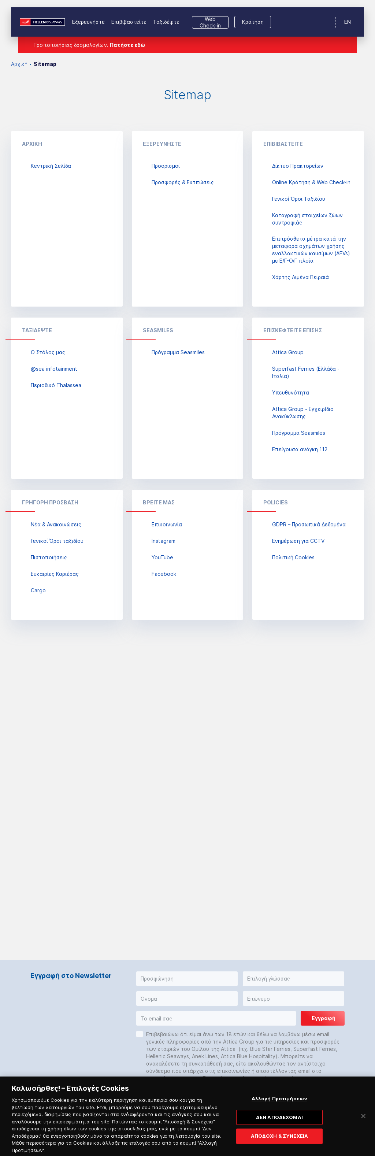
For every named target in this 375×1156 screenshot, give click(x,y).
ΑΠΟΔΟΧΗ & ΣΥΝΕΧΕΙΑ (279, 1141)
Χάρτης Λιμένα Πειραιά (300, 277)
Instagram (163, 541)
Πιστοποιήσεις (49, 557)
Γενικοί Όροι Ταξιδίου (298, 199)
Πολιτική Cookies (293, 557)
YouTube (162, 557)
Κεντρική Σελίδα (51, 166)
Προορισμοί (166, 166)
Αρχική (19, 64)
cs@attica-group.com (173, 1078)
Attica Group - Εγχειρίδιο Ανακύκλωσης (303, 412)
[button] (187, 978)
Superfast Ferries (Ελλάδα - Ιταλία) (305, 372)
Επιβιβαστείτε (128, 22)
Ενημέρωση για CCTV (298, 541)
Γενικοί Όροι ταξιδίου (57, 541)
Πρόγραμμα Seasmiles (178, 352)
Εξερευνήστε (88, 22)
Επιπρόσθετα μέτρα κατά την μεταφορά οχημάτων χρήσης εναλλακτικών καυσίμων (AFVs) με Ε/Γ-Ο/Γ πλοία (311, 250)
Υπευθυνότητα (290, 392)
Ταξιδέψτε (166, 22)
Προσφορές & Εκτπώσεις (183, 182)
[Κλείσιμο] (363, 1121)
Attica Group (288, 352)
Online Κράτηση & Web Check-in (311, 182)
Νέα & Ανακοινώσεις (56, 524)
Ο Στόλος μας (48, 352)
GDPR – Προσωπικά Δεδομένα (309, 524)
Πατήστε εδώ (127, 45)
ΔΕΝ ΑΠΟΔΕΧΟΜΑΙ (279, 1122)
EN (347, 22)
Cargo (38, 590)
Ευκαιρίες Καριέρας (55, 574)
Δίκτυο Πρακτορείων (297, 166)
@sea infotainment (54, 369)
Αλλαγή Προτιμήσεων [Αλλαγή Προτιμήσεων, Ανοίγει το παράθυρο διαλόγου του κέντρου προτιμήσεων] (279, 1103)
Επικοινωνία (167, 524)
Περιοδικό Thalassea (56, 385)
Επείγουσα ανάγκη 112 (299, 449)
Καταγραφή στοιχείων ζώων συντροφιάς (307, 219)
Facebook (164, 574)
